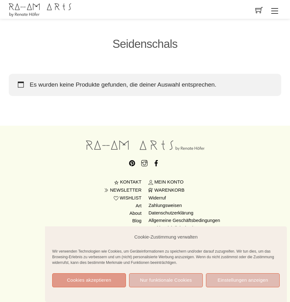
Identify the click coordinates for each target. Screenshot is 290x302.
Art (139, 205)
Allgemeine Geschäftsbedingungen (184, 220)
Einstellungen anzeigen (243, 280)
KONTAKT (128, 181)
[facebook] (156, 162)
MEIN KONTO (165, 181)
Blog (137, 220)
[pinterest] (132, 162)
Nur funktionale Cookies (166, 280)
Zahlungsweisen (165, 205)
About (135, 213)
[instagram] (144, 162)
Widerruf (157, 197)
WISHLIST (128, 197)
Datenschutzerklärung (170, 212)
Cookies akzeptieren (89, 280)
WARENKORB (166, 190)
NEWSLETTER (123, 190)
